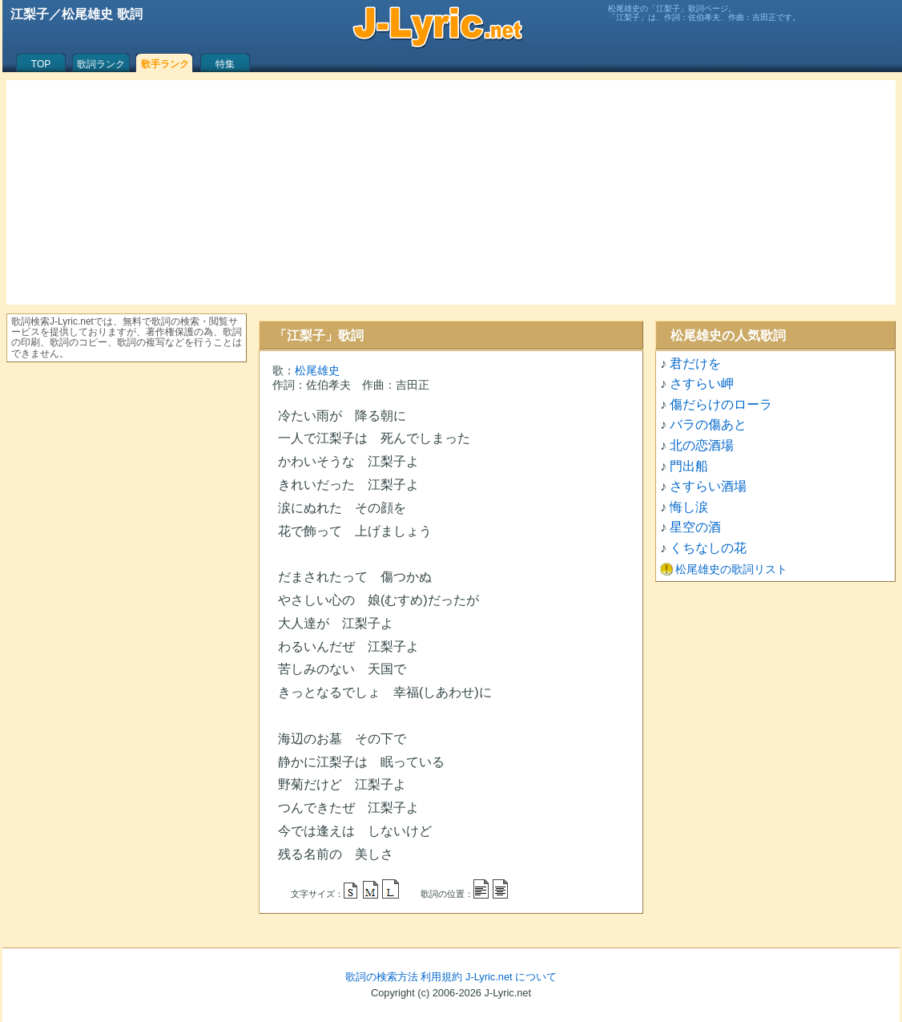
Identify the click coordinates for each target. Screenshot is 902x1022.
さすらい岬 (702, 383)
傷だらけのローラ (721, 404)
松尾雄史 (317, 370)
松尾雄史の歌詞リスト (731, 569)
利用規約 (441, 977)
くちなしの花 (708, 548)
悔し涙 (689, 507)
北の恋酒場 (702, 445)
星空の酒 (695, 527)
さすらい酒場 (708, 486)
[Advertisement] (451, 192)
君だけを (695, 363)
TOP (40, 64)
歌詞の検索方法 (381, 977)
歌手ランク (165, 64)
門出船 (689, 466)
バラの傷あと (708, 424)
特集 (225, 64)
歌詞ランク (101, 64)
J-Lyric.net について (511, 977)
